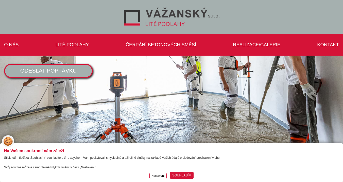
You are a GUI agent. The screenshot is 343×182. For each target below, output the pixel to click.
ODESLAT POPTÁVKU (48, 70)
